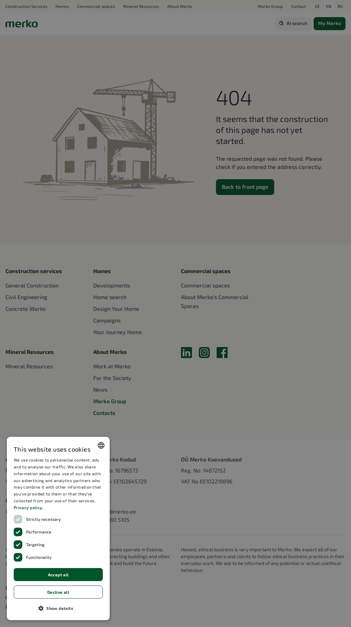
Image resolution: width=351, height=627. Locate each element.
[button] (58, 608)
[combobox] (101, 445)
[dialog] (58, 528)
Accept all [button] (58, 574)
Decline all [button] (58, 592)
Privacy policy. (29, 507)
